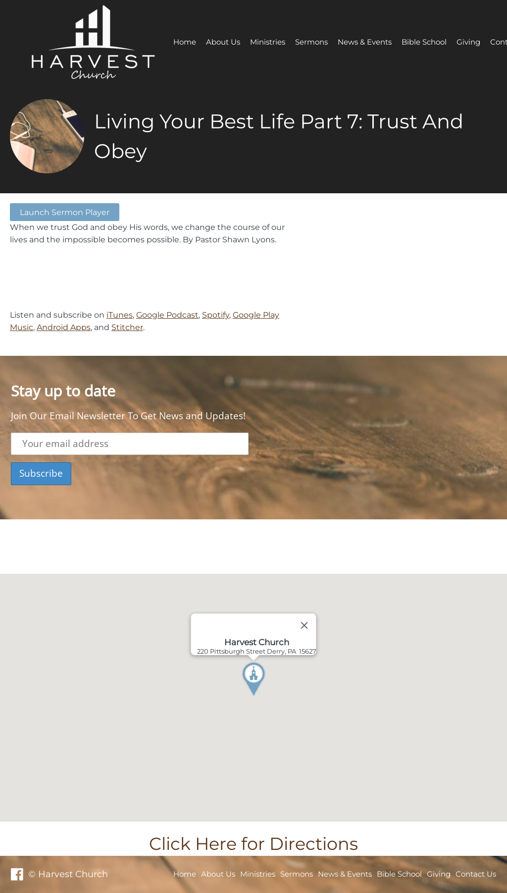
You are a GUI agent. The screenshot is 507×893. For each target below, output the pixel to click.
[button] (272, 698)
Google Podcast (167, 315)
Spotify (215, 315)
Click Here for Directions (253, 843)
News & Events (365, 42)
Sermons (311, 42)
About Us (223, 42)
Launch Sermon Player (64, 212)
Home (184, 42)
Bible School (424, 42)
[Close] (304, 625)
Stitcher (127, 327)
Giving (468, 42)
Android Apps (64, 327)
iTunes (119, 315)
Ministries (267, 42)
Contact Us (476, 874)
